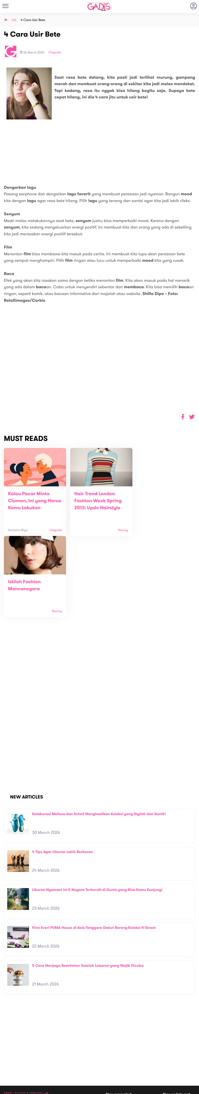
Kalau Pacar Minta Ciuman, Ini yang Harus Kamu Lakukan (31, 501)
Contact (58, 1047)
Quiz (110, 1058)
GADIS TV (132, 1058)
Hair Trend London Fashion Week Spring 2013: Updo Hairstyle (95, 501)
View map (11, 1066)
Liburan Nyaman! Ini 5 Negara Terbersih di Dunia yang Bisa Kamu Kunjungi (97, 808)
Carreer (58, 1052)
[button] (192, 416)
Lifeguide (54, 52)
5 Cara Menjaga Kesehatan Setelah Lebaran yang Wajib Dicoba (88, 884)
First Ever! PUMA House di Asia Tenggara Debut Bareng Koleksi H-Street (94, 846)
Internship (59, 1057)
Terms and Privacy (137, 1088)
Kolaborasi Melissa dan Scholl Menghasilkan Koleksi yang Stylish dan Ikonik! (99, 732)
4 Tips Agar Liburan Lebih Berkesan (62, 770)
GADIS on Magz (154, 1058)
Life (14, 20)
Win (120, 1058)
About (56, 1041)
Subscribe (188, 1035)
